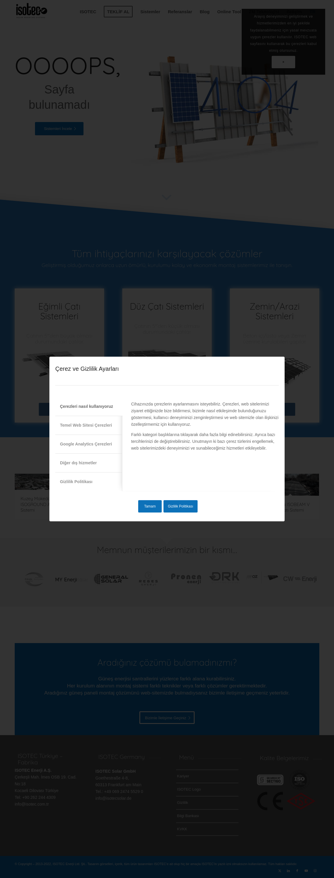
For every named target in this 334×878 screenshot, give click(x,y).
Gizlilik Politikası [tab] (76, 481)
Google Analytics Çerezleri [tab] (86, 444)
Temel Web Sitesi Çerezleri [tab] (86, 425)
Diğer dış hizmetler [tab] (78, 462)
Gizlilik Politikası (180, 506)
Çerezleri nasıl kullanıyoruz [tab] (86, 406)
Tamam (150, 506)
